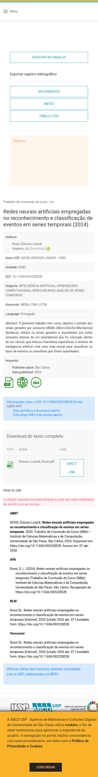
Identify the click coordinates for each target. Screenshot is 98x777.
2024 (37, 372)
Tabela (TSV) (49, 116)
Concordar (45, 767)
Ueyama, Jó (29, 248)
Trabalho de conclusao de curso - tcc (28, 202)
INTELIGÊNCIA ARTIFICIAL (37, 286)
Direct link (72, 468)
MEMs (25, 304)
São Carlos (42, 367)
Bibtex (49, 104)
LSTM (43, 304)
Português (28, 314)
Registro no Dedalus (49, 57)
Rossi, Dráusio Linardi (27, 244)
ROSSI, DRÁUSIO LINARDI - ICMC (43, 258)
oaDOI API (14, 406)
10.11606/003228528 (27, 276)
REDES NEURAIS (44, 290)
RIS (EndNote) (49, 91)
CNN (34, 304)
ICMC (22, 267)
